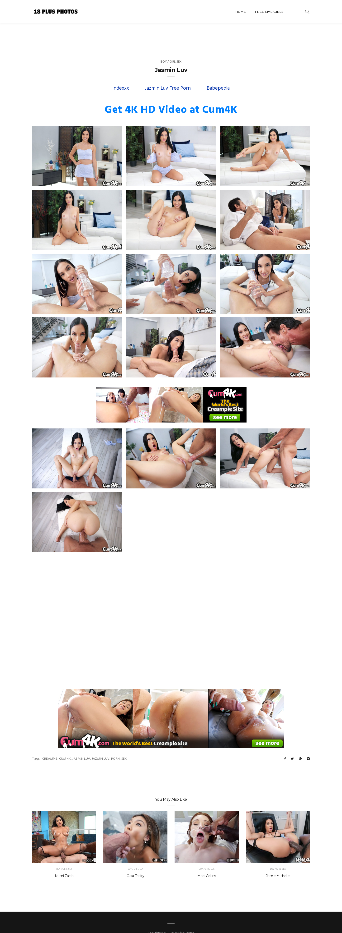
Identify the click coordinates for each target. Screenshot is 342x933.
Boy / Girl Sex (171, 52)
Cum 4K (65, 749)
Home (240, 12)
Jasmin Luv (81, 749)
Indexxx (120, 79)
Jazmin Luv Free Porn (168, 79)
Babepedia (218, 79)
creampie (49, 749)
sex (124, 749)
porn (115, 749)
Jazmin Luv (100, 749)
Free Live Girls (269, 12)
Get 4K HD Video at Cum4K (171, 100)
